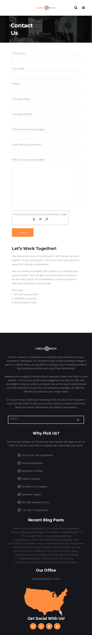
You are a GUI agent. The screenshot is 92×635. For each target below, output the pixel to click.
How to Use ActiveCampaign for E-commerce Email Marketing (46, 528)
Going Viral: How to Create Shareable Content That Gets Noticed (46, 547)
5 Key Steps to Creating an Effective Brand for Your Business (46, 562)
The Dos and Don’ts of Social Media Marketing (46, 535)
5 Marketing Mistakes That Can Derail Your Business (46, 558)
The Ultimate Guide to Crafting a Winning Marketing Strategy (46, 554)
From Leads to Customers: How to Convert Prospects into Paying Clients (46, 543)
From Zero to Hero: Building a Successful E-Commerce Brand (46, 551)
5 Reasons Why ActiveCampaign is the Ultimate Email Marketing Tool (46, 532)
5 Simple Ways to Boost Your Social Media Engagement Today (46, 539)
